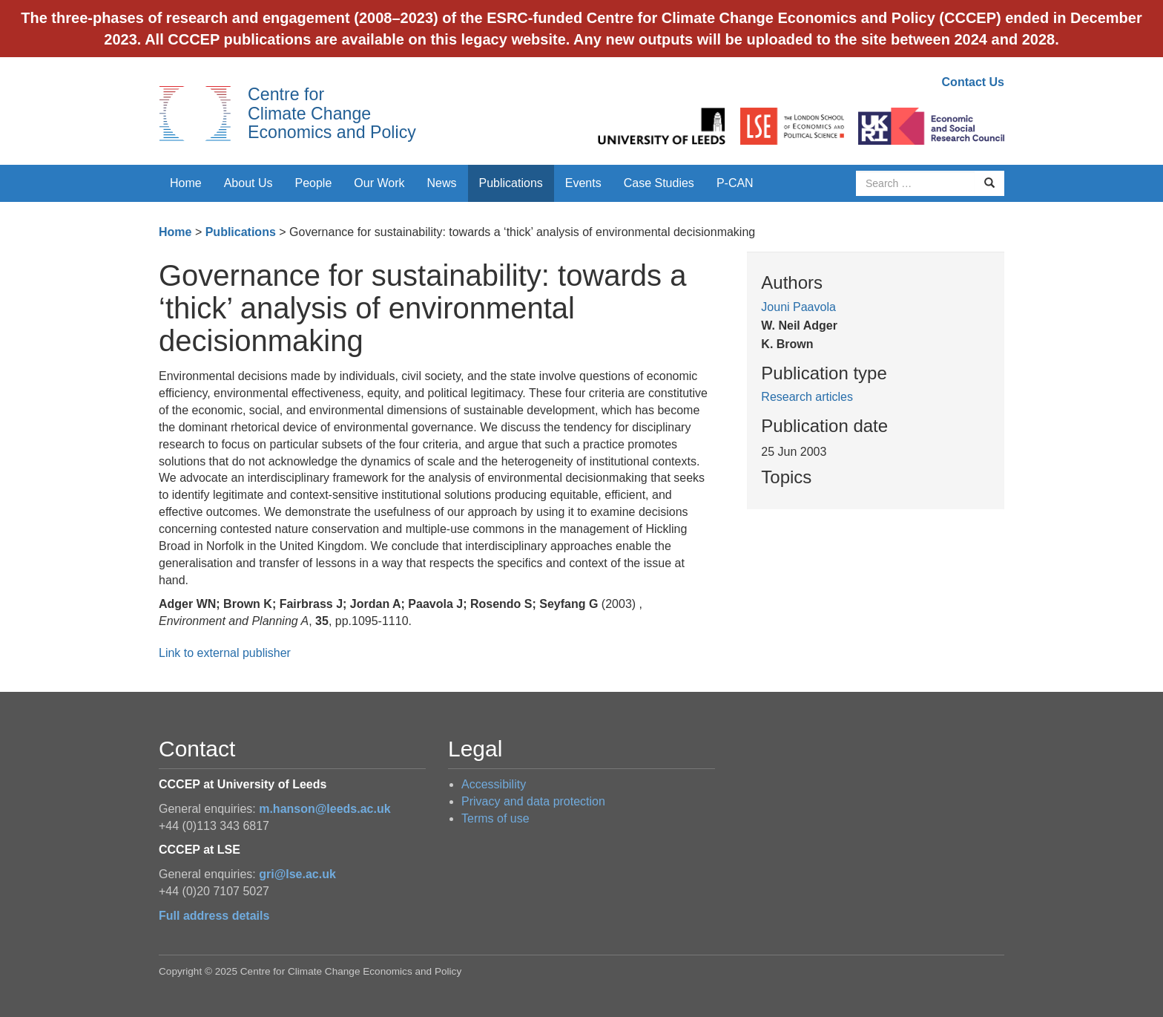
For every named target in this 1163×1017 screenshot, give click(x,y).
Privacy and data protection (533, 801)
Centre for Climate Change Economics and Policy (332, 113)
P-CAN (735, 183)
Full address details (214, 915)
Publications (511, 183)
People (313, 183)
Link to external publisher (225, 653)
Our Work (379, 183)
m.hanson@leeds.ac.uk (324, 808)
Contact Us (973, 82)
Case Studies (659, 183)
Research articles (807, 396)
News (441, 183)
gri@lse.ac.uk (297, 874)
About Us (248, 183)
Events (583, 183)
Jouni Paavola (798, 307)
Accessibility (493, 784)
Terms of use (495, 818)
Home (186, 183)
